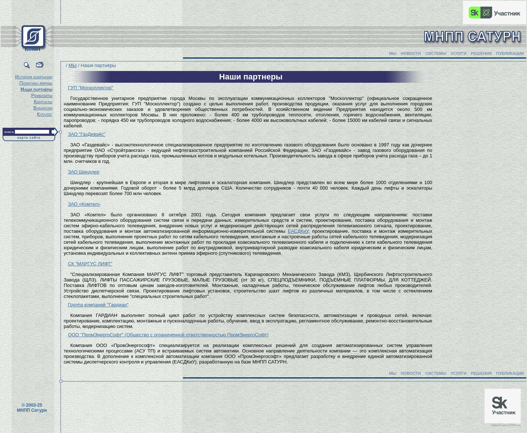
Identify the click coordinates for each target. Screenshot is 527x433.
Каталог (44, 114)
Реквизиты (41, 95)
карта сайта (29, 137)
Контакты (43, 101)
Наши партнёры (36, 89)
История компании (33, 76)
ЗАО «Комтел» (84, 204)
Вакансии (42, 108)
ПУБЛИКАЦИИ (510, 53)
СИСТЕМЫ (435, 53)
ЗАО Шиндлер (84, 172)
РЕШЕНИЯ (481, 53)
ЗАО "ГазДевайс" (86, 134)
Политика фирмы (35, 83)
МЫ (392, 53)
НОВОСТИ (411, 53)
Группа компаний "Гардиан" (98, 304)
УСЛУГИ (458, 53)
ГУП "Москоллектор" (90, 87)
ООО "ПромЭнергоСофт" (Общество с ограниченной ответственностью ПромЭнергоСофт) (168, 334)
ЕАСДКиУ (298, 231)
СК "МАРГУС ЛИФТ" (90, 263)
